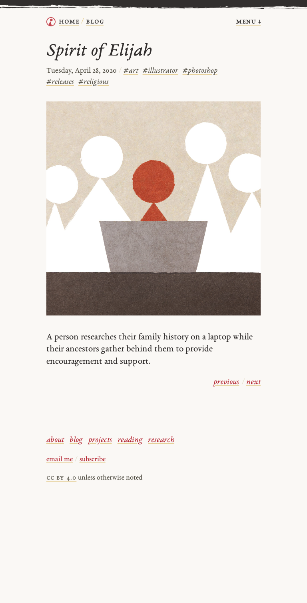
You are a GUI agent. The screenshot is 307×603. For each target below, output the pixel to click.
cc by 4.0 (61, 478)
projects (100, 440)
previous (226, 382)
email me (59, 459)
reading (130, 440)
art (131, 71)
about (55, 440)
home (69, 22)
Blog (95, 22)
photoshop (200, 71)
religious (93, 82)
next (253, 382)
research (161, 440)
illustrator (160, 71)
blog (76, 440)
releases (60, 82)
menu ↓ (248, 22)
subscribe (93, 459)
